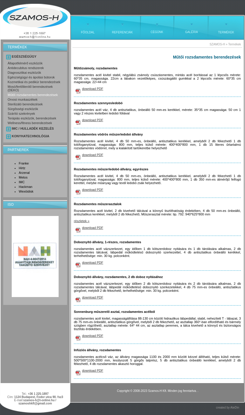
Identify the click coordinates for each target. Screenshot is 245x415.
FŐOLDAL (88, 32)
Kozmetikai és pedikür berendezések (34, 82)
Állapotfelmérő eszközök (25, 63)
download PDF (92, 88)
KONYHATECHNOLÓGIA (30, 136)
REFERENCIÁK (122, 32)
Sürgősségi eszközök (23, 109)
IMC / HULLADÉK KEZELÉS (33, 128)
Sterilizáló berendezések (25, 104)
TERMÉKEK (226, 32)
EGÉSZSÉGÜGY (24, 56)
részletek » (81, 221)
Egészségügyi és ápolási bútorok (31, 77)
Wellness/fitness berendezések (30, 123)
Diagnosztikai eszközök (24, 72)
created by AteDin (227, 407)
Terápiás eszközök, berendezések (32, 118)
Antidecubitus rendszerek (26, 68)
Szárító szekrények (21, 113)
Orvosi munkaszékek (23, 99)
